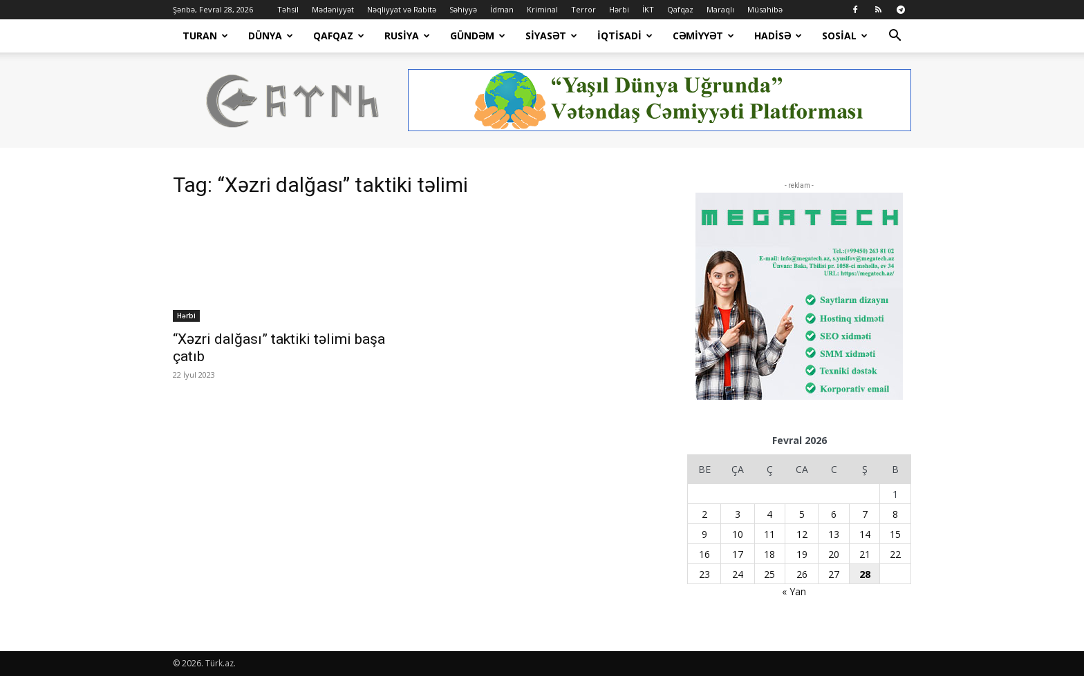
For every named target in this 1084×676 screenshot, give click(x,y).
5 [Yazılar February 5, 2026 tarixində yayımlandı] (802, 514)
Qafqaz (680, 9)
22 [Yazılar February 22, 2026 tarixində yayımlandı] (895, 554)
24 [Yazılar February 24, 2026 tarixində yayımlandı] (737, 574)
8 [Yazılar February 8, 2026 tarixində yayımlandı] (895, 514)
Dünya (270, 35)
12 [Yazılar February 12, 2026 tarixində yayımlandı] (801, 534)
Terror (583, 9)
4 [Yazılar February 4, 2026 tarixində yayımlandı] (769, 514)
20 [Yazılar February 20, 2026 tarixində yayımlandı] (833, 554)
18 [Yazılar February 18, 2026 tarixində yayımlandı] (769, 554)
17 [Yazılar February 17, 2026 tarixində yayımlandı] (737, 554)
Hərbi (619, 9)
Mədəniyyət (333, 9)
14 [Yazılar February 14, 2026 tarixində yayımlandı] (864, 534)
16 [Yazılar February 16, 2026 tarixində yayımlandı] (704, 554)
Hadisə (778, 35)
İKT (648, 9)
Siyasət (551, 35)
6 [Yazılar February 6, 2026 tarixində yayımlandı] (834, 514)
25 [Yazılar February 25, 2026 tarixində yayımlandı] (769, 574)
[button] (894, 37)
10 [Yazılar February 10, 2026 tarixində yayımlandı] (737, 534)
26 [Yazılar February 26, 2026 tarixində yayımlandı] (801, 574)
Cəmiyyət (703, 35)
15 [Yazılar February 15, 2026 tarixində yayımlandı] (895, 534)
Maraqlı (720, 9)
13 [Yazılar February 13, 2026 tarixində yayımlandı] (833, 534)
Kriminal (542, 9)
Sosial (845, 35)
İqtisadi (625, 35)
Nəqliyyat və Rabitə (401, 9)
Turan (205, 35)
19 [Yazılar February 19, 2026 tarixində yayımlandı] (801, 554)
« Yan (794, 591)
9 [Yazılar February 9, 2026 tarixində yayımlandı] (704, 534)
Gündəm (477, 35)
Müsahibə (765, 9)
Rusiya (407, 35)
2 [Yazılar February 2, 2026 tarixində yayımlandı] (704, 514)
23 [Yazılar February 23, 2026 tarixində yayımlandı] (704, 574)
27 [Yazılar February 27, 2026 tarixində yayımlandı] (833, 574)
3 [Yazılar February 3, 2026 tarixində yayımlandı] (737, 514)
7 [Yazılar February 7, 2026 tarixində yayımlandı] (865, 514)
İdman (502, 9)
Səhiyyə (463, 9)
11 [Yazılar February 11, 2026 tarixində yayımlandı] (769, 534)
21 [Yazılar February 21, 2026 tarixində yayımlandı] (864, 554)
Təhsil (288, 9)
